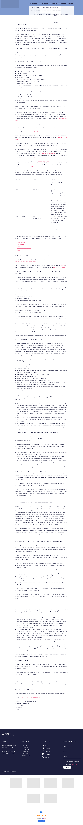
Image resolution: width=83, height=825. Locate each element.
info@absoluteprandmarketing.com (31, 697)
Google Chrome (21, 242)
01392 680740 (5, 745)
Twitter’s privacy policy (43, 161)
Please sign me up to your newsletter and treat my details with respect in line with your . (73, 763)
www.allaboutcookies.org (59, 267)
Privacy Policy (25, 753)
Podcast (67, 3)
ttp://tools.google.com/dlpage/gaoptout (26, 261)
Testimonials (25, 751)
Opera (18, 250)
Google (63, 265)
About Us (53, 4)
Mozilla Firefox (20, 246)
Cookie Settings (26, 755)
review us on (41, 820)
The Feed (61, 3)
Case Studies (43, 4)
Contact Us (25, 747)
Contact (77, 4)
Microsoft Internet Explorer (24, 248)
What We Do (32, 4)
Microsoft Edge (20, 244)
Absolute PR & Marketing (41, 813)
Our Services (25, 749)
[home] (10, 4)
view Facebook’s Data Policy (49, 153)
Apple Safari (20, 252)
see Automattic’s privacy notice (35, 132)
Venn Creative (13, 771)
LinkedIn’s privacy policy (28, 157)
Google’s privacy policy (34, 167)
